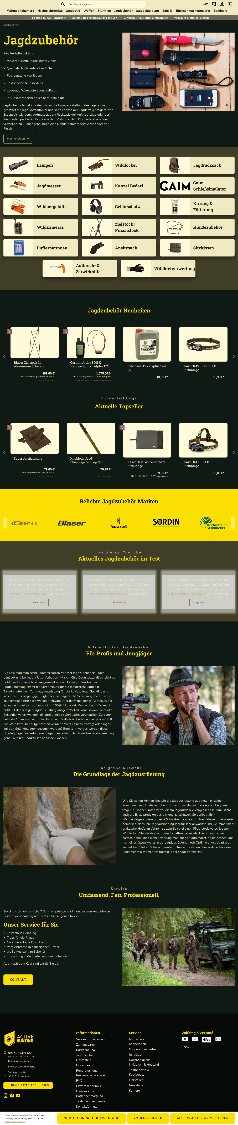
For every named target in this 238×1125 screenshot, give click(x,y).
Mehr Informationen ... (15, 1121)
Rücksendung (85, 1057)
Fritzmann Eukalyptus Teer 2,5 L (147, 374)
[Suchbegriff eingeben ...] (132, 7)
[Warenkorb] (230, 7)
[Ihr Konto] (222, 7)
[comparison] (205, 7)
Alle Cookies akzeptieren (203, 1118)
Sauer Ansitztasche (28, 465)
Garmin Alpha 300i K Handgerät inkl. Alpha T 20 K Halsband (90, 371)
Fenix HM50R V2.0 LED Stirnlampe (199, 374)
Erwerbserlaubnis (88, 1093)
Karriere (134, 1097)
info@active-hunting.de (21, 1073)
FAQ (79, 1087)
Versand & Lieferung (90, 1046)
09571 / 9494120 (20, 1060)
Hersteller (136, 1087)
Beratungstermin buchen (19, 1067)
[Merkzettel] (214, 7)
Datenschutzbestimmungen (28, 601)
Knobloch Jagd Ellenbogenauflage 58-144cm (86, 467)
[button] (18, 986)
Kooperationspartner (143, 1056)
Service (135, 1039)
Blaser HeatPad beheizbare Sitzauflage (146, 470)
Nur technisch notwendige (91, 1118)
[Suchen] (89, 8)
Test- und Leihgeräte (91, 1108)
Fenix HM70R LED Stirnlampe (196, 470)
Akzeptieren (39, 609)
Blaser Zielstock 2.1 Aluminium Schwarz (29, 371)
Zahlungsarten (86, 1051)
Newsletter (136, 1092)
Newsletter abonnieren (28, 1091)
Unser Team (84, 1072)
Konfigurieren (148, 1118)
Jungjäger (135, 1061)
